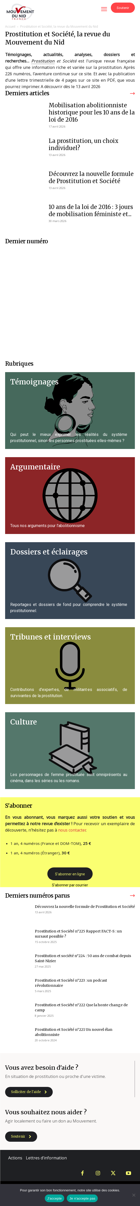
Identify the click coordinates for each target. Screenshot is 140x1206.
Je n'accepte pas (82, 1198)
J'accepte (54, 1198)
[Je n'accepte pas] (133, 1195)
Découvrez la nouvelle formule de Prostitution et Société (91, 177)
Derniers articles (27, 93)
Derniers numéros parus (37, 895)
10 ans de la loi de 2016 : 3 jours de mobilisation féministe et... (91, 210)
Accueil (10, 26)
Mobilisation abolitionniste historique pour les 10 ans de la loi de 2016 (92, 112)
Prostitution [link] (43, 61)
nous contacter (72, 830)
